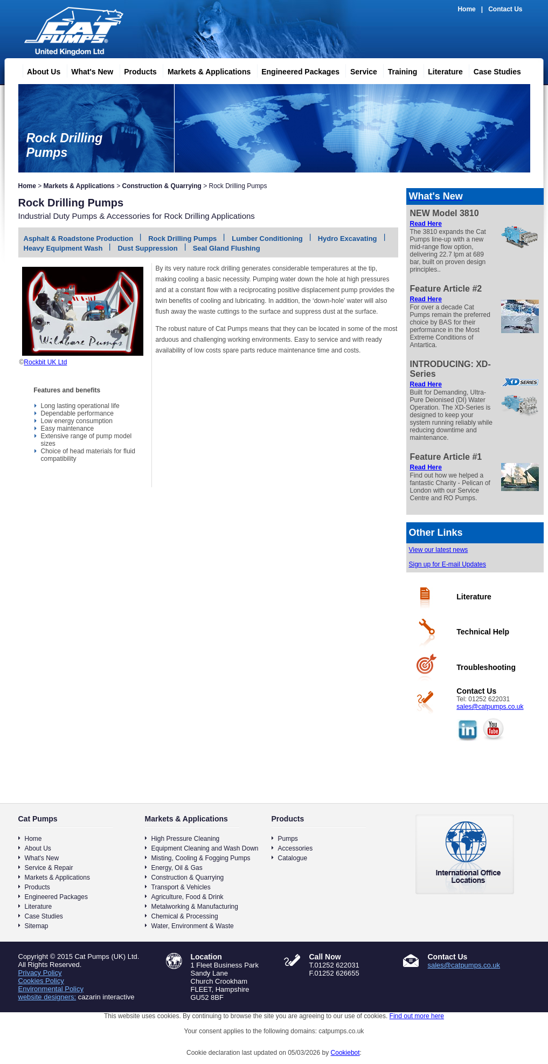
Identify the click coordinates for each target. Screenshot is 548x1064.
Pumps (288, 838)
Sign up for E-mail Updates (447, 564)
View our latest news (438, 550)
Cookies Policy (41, 981)
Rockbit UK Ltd (45, 362)
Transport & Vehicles (181, 887)
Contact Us (505, 9)
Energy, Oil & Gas (177, 868)
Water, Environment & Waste (192, 926)
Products (136, 70)
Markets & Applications (205, 70)
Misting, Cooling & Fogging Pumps (201, 858)
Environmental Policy (51, 989)
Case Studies (493, 70)
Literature (441, 70)
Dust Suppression (147, 248)
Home (466, 9)
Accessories (295, 848)
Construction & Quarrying (161, 186)
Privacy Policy (40, 973)
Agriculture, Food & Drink (187, 897)
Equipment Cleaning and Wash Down (205, 848)
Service (359, 70)
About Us (39, 70)
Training (398, 70)
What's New (88, 70)
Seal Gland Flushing (226, 248)
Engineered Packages (296, 70)
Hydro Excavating (347, 238)
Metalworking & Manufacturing (194, 906)
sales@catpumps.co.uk (489, 706)
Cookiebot (345, 1052)
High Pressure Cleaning (185, 838)
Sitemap (36, 926)
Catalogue (293, 858)
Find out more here (417, 1016)
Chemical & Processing (184, 916)
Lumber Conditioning (267, 238)
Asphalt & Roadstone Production (79, 238)
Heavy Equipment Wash (63, 248)
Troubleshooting (486, 667)
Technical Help (482, 631)
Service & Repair (49, 868)
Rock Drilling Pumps (182, 238)
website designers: (47, 997)
